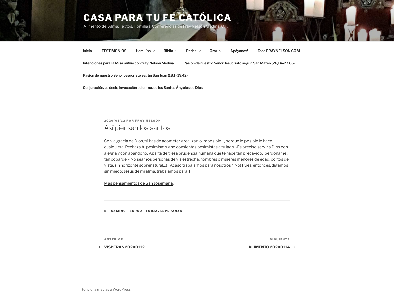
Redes (193, 50)
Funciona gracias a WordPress (106, 289)
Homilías (145, 50)
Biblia (171, 50)
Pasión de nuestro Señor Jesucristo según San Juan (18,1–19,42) (135, 75)
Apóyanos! (239, 50)
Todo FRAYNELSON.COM (279, 50)
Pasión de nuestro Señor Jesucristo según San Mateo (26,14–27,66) (239, 63)
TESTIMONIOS (114, 50)
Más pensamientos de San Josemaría (138, 183)
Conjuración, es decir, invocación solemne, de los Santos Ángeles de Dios (143, 87)
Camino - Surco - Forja (134, 211)
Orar (216, 50)
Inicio (87, 50)
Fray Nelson (148, 120)
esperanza (171, 211)
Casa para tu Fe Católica (157, 17)
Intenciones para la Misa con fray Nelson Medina (128, 63)
